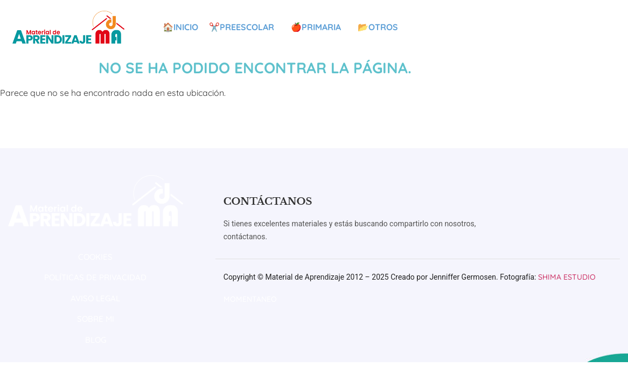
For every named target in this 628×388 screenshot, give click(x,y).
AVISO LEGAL (95, 298)
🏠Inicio (180, 27)
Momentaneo (250, 299)
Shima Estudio (567, 277)
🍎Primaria (319, 27)
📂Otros (381, 27)
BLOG (95, 340)
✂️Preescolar (244, 27)
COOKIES (95, 257)
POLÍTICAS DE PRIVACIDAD (95, 277)
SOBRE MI (95, 319)
